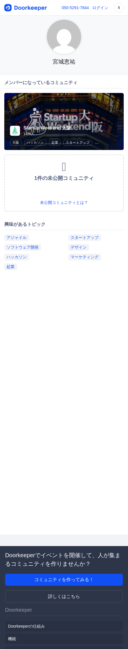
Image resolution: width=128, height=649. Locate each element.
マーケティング (85, 257)
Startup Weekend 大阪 (47, 127)
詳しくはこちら (64, 596)
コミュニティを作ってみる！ (64, 579)
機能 (12, 638)
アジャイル (17, 237)
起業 (54, 143)
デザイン (79, 247)
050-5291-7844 (75, 7)
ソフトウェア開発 (23, 247)
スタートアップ (78, 143)
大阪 (15, 143)
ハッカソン (35, 143)
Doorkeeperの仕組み (26, 626)
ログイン (100, 7)
